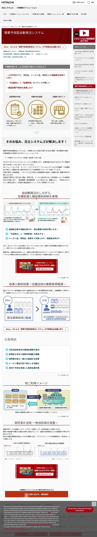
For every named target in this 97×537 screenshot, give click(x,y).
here (49, 512)
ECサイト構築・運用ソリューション (84, 103)
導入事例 (84, 14)
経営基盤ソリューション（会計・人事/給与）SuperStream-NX (84, 134)
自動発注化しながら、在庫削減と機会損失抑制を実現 (21, 51)
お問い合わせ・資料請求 (38, 494)
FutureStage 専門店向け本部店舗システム (84, 64)
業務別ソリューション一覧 (55, 14)
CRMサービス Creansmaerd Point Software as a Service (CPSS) (84, 110)
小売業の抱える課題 (38, 14)
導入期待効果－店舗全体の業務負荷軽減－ (17, 54)
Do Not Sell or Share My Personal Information (39, 524)
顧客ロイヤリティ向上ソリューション (84, 93)
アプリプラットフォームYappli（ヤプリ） (84, 58)
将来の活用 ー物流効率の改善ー (13, 57)
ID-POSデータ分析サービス (83, 98)
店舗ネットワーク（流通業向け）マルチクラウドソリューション (84, 122)
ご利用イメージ (40, 54)
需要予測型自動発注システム (24, 33)
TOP (4, 14)
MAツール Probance (81, 116)
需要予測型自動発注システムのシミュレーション (84, 87)
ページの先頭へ (61, 278)
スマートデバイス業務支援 (83, 128)
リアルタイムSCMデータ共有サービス (84, 70)
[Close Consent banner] (94, 504)
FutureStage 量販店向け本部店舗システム (84, 52)
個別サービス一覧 (80, 47)
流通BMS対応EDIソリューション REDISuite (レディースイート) (84, 77)
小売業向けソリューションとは (19, 14)
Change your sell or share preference (14, 529)
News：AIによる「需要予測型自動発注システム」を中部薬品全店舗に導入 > (34, 47)
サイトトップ (5, 26)
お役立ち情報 (7, 20)
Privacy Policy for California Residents (14, 533)
